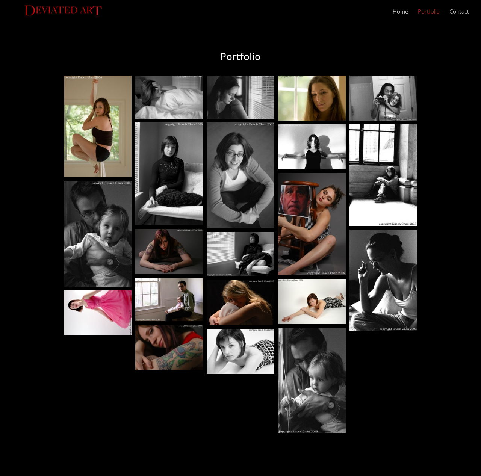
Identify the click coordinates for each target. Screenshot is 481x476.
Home (400, 12)
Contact (459, 12)
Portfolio (429, 12)
